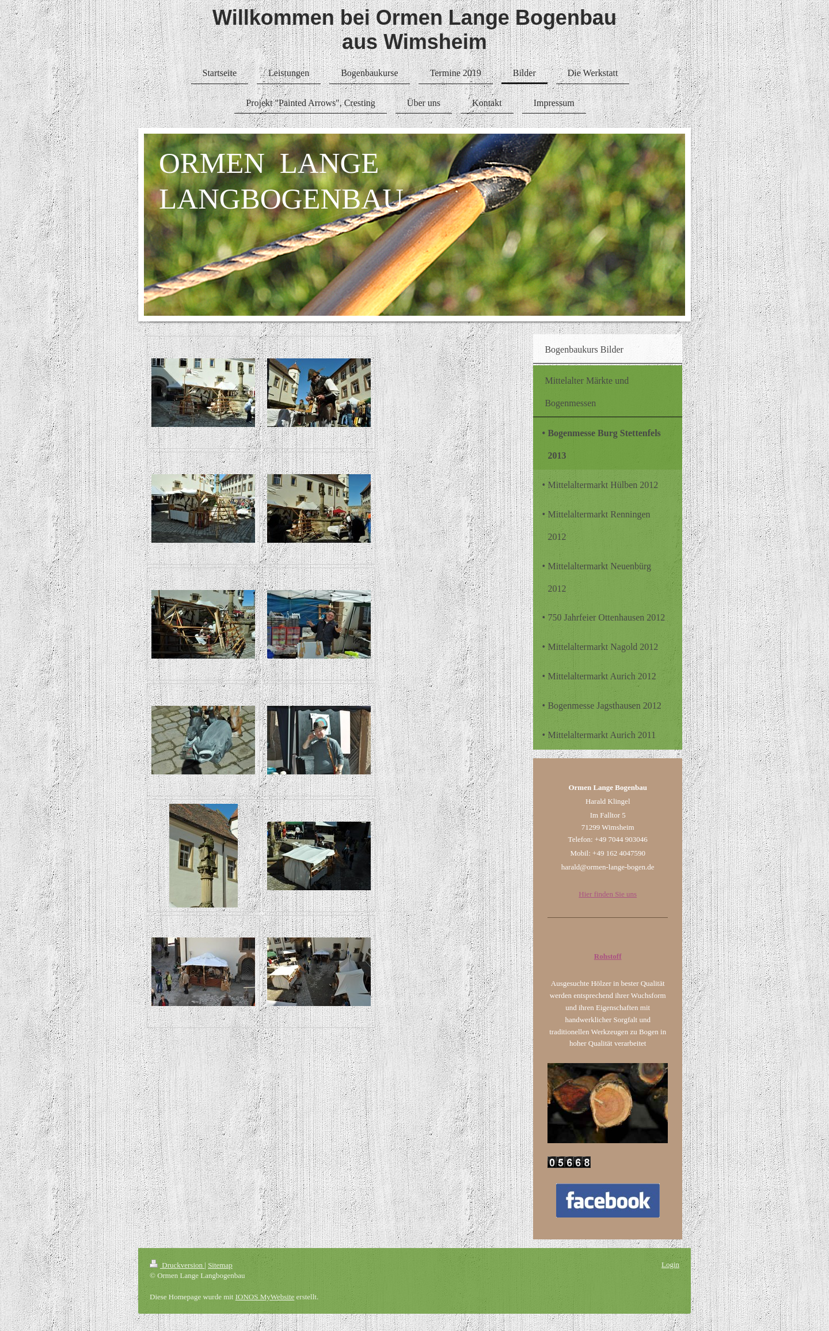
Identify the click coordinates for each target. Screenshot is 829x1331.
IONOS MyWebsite (265, 1296)
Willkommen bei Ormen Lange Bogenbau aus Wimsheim (414, 30)
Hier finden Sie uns (608, 894)
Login (670, 1264)
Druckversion (177, 1265)
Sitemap (220, 1265)
